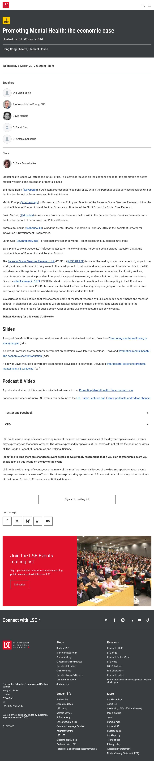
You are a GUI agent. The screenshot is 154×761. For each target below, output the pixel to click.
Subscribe (19, 584)
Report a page (114, 731)
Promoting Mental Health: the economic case (106, 390)
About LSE (112, 704)
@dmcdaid (27, 215)
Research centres (115, 675)
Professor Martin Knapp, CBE (29, 104)
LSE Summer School (66, 679)
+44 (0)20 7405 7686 (13, 706)
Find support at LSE (66, 744)
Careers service (64, 713)
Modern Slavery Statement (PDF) (123, 753)
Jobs (109, 717)
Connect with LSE (22, 620)
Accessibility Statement (118, 749)
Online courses (63, 670)
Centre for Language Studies (70, 726)
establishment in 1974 (26, 281)
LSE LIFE (60, 735)
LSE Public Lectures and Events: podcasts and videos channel (113, 398)
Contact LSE (113, 726)
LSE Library (61, 708)
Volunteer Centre (64, 731)
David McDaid (20, 115)
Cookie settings (114, 699)
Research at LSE (115, 648)
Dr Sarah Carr (20, 127)
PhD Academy (63, 717)
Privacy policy (114, 744)
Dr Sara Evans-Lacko (24, 163)
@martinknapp (29, 202)
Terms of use (113, 740)
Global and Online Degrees (69, 661)
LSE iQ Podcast (114, 666)
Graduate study (63, 657)
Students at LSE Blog (66, 740)
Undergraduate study (66, 652)
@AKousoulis (34, 228)
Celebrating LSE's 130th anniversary (124, 708)
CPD (77, 424)
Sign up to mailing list (77, 499)
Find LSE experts (115, 670)
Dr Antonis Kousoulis (24, 138)
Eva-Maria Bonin (22, 92)
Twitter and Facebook (77, 412)
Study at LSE (62, 648)
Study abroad (62, 684)
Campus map (113, 722)
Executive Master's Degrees (69, 675)
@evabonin (30, 189)
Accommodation (64, 704)
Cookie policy (113, 735)
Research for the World (118, 657)
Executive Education (66, 666)
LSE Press (112, 661)
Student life (62, 699)
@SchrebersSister (27, 240)
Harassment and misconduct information (76, 749)
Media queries (114, 713)
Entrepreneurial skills (66, 722)
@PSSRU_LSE (75, 261)
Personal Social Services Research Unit (31, 261)
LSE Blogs (112, 652)
